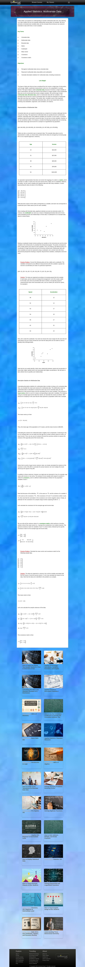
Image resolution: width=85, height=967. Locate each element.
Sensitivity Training (33, 961)
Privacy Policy (46, 960)
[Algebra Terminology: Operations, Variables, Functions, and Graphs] (53, 672)
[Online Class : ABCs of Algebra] (53, 769)
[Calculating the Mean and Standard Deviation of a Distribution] (32, 696)
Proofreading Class (33, 960)
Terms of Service (46, 958)
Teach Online (46, 955)
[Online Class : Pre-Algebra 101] (32, 818)
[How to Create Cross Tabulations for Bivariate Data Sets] (32, 793)
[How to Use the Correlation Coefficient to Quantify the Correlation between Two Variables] (53, 721)
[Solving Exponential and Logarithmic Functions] (53, 890)
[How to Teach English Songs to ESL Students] (53, 915)
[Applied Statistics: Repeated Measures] (53, 745)
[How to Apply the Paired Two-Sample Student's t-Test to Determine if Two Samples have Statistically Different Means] (32, 672)
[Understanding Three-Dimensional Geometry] (53, 939)
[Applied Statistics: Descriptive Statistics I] (53, 696)
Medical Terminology (34, 953)
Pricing (17, 955)
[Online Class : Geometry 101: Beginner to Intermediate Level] (32, 915)
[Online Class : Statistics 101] (53, 866)
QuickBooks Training (34, 958)
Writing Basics (32, 957)
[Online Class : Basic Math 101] (32, 745)
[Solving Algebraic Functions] (53, 818)
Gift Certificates (19, 961)
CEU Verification (20, 960)
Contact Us (45, 957)
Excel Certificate (33, 963)
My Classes (50, 2)
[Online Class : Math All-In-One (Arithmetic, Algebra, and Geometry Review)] (32, 939)
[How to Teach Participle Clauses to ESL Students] (32, 890)
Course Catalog (19, 957)
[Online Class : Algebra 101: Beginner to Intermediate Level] (32, 842)
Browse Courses (37, 2)
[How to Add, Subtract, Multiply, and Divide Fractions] (53, 842)
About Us (45, 953)
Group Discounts (20, 958)
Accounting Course (33, 955)
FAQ (17, 963)
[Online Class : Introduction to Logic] (32, 769)
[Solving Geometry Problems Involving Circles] (53, 793)
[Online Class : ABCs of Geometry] (32, 721)
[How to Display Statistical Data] (32, 866)
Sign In (17, 953)
